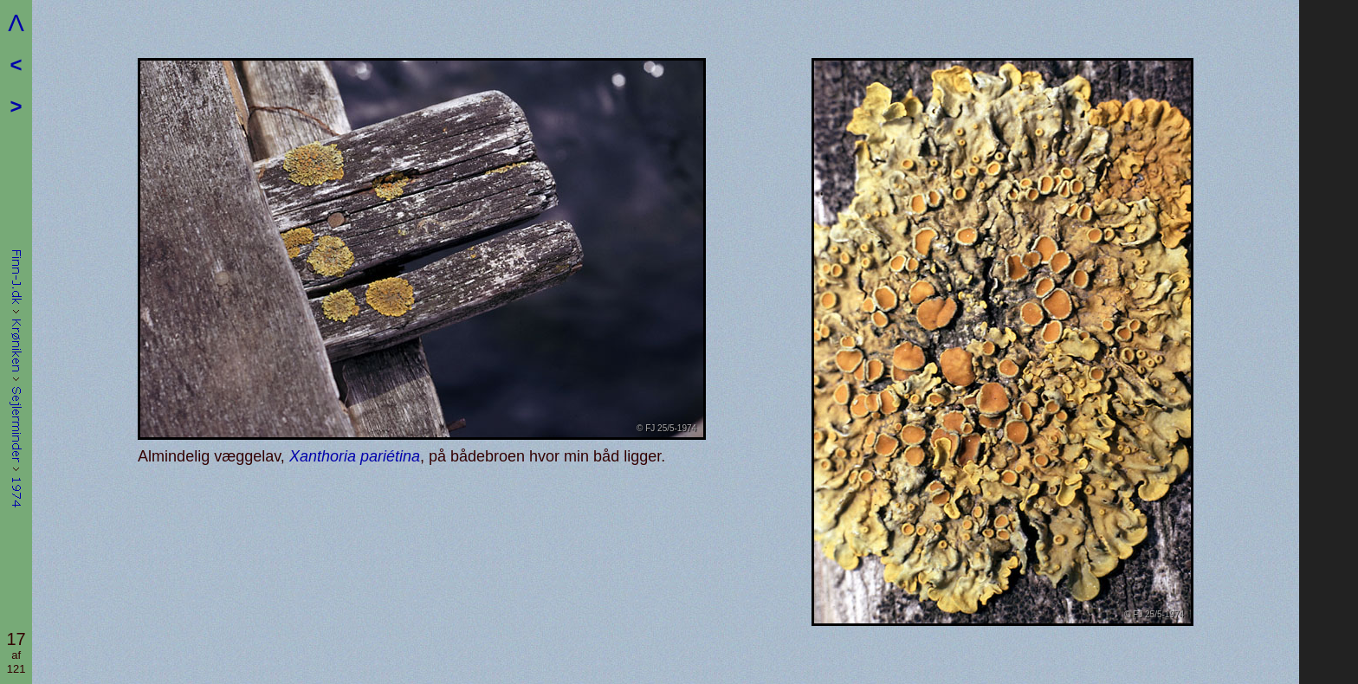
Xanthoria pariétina (354, 456)
